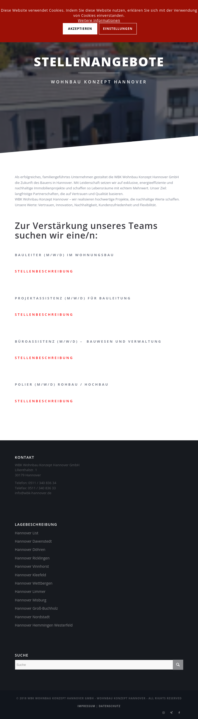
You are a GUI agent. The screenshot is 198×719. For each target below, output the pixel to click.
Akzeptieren (80, 28)
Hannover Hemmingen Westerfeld (44, 625)
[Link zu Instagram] (164, 712)
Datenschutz (110, 706)
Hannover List (26, 532)
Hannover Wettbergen (33, 583)
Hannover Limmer (30, 591)
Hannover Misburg (30, 600)
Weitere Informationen (99, 20)
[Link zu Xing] (171, 712)
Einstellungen (118, 28)
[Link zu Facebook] (179, 712)
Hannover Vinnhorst (32, 566)
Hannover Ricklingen (32, 558)
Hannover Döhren (30, 549)
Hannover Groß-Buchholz (36, 608)
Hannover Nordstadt (32, 616)
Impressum (86, 706)
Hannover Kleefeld (30, 574)
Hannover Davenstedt (33, 541)
